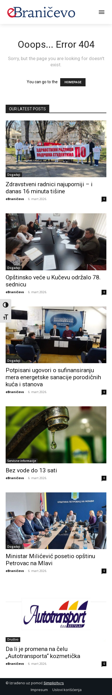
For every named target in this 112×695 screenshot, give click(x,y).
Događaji (13, 175)
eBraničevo (15, 199)
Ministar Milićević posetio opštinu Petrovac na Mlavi (50, 560)
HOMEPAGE (72, 82)
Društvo (13, 639)
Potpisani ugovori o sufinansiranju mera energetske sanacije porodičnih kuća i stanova (53, 377)
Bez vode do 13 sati (31, 470)
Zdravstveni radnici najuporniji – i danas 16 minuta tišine (49, 188)
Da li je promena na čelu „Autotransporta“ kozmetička (43, 652)
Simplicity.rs (54, 683)
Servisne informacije (21, 461)
